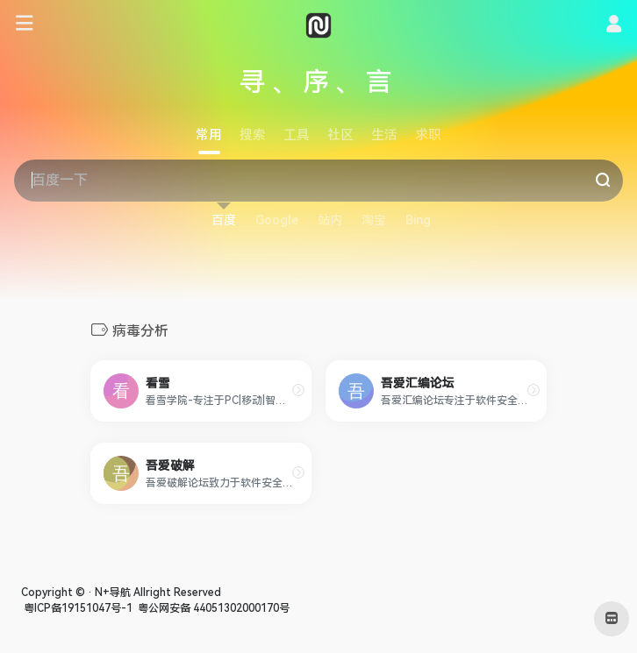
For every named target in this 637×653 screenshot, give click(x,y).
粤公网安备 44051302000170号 (212, 608)
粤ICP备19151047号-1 (76, 608)
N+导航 (113, 592)
